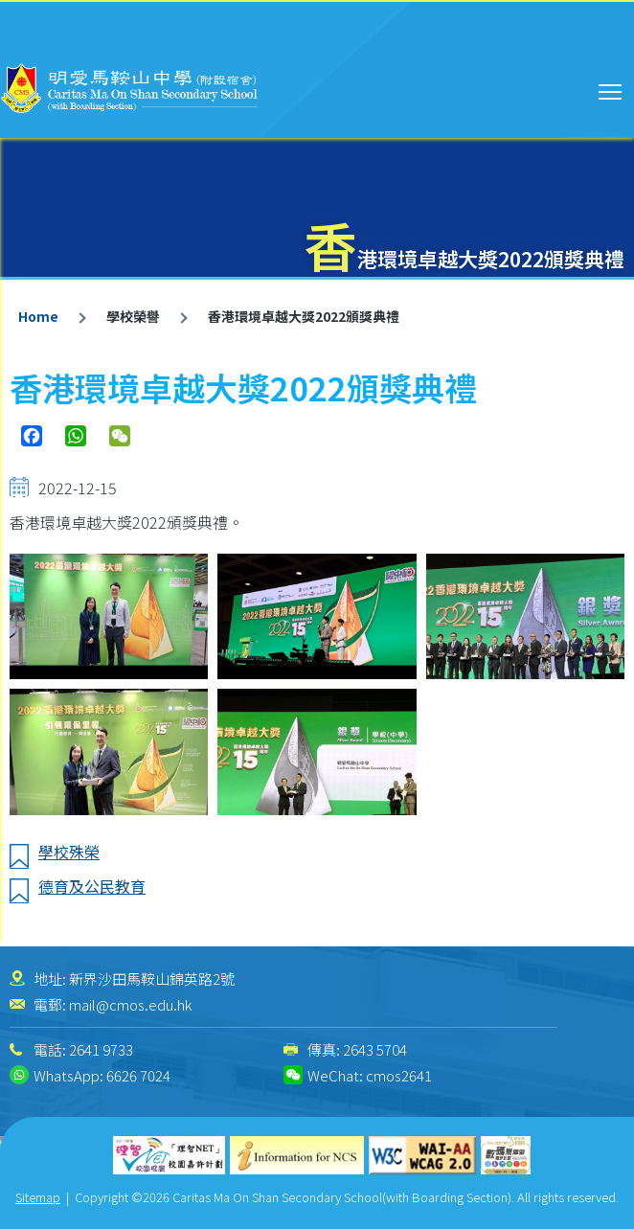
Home (38, 316)
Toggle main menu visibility (611, 89)
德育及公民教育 (92, 886)
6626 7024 (138, 1075)
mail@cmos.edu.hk (130, 1004)
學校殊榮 (69, 851)
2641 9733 (101, 1049)
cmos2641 (399, 1075)
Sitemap (37, 1197)
